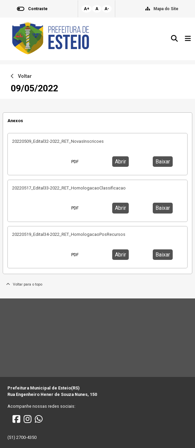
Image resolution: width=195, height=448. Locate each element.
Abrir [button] (120, 161)
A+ (86, 8)
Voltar (21, 76)
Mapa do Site (165, 9)
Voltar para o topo (24, 284)
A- (106, 8)
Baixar (162, 161)
